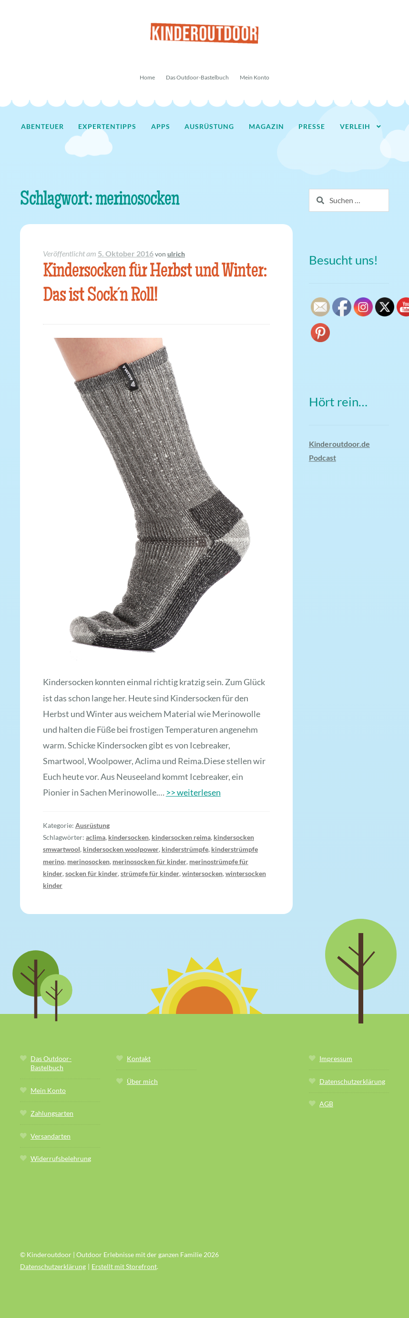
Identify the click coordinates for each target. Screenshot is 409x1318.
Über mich (142, 1081)
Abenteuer (42, 126)
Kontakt (139, 1058)
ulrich (176, 254)
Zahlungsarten (52, 1113)
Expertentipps (107, 126)
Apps (160, 126)
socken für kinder (91, 873)
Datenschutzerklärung (352, 1081)
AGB (326, 1104)
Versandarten (51, 1136)
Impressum (335, 1058)
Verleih (355, 126)
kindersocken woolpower (121, 849)
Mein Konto (254, 77)
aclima (95, 837)
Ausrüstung (209, 126)
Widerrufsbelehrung (61, 1158)
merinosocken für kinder (149, 861)
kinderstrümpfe (185, 849)
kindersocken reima (181, 837)
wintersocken (202, 873)
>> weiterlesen (193, 792)
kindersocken (128, 837)
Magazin (266, 126)
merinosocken (88, 861)
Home (147, 77)
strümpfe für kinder (150, 873)
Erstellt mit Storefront (124, 1266)
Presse (311, 126)
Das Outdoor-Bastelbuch (197, 77)
